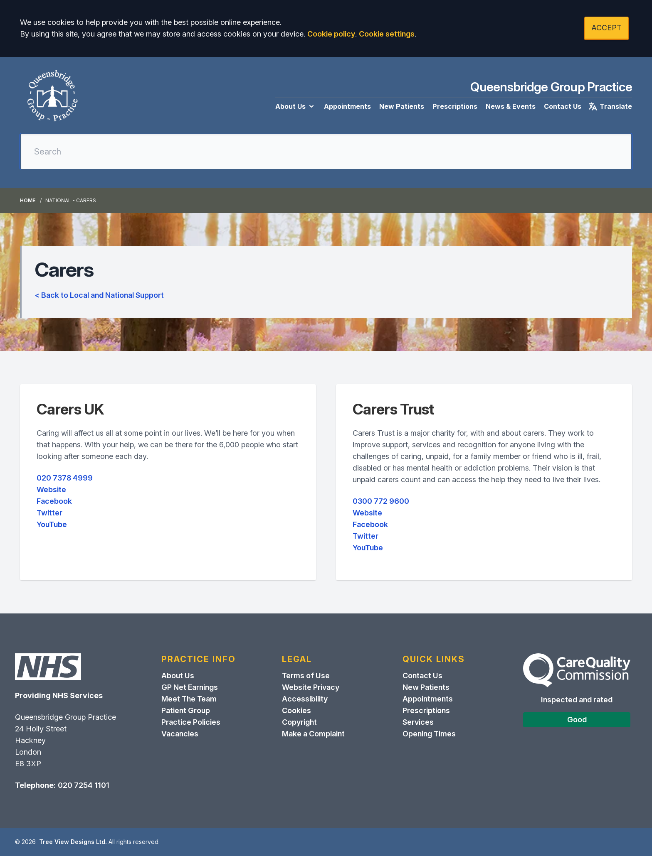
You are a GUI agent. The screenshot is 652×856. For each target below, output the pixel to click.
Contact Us (562, 106)
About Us (295, 106)
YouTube (52, 524)
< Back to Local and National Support (99, 295)
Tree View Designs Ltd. (73, 841)
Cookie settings (387, 33)
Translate (610, 106)
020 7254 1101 (83, 785)
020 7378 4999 (65, 477)
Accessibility (305, 698)
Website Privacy (310, 687)
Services (418, 722)
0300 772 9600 (381, 501)
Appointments (347, 106)
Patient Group (185, 710)
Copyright (299, 722)
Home (27, 200)
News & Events (511, 106)
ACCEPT (606, 27)
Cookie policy (331, 33)
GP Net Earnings (189, 687)
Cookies (296, 710)
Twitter (49, 512)
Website (51, 489)
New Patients (401, 106)
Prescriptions (454, 106)
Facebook (54, 501)
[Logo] (52, 97)
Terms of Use (306, 675)
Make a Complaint (313, 733)
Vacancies (179, 733)
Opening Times (429, 733)
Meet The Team (189, 698)
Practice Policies (190, 722)
